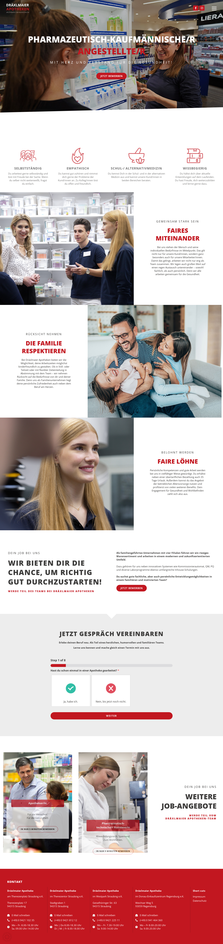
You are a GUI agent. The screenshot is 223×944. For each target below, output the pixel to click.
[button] (7, 937)
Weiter (111, 715)
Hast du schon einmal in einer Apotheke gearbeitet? (85, 670)
